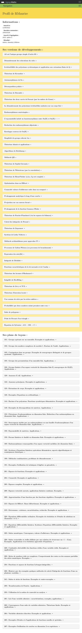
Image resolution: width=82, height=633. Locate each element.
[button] (41, 54)
